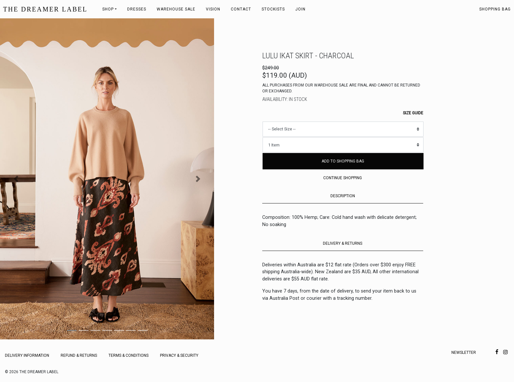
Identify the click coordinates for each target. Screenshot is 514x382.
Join (300, 9)
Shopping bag (495, 9)
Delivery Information (27, 355)
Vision (213, 9)
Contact (241, 9)
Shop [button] (108, 9)
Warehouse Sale (176, 9)
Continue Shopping (342, 178)
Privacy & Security (179, 355)
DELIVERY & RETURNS (342, 243)
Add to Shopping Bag (343, 161)
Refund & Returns (79, 355)
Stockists (273, 9)
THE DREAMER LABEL (45, 9)
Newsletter (463, 352)
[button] (16, 178)
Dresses (136, 9)
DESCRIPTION (342, 196)
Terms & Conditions (128, 355)
